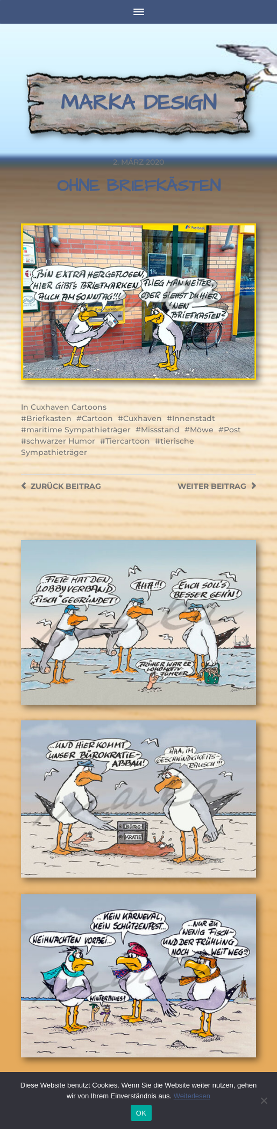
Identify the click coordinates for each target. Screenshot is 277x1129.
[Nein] (263, 1100)
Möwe (202, 429)
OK (141, 1113)
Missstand (160, 429)
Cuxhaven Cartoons (68, 407)
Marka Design (138, 103)
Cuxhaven (142, 418)
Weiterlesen (192, 1096)
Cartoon (97, 418)
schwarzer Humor (60, 441)
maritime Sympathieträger (78, 429)
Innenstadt (193, 418)
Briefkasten (49, 418)
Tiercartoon (127, 441)
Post (232, 429)
